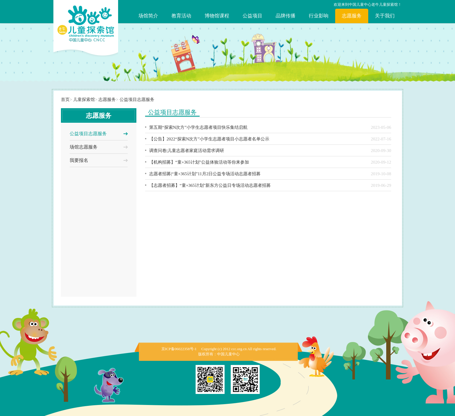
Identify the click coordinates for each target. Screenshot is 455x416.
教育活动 (181, 16)
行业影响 (318, 16)
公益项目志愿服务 (137, 99)
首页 (65, 99)
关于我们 (385, 16)
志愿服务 (352, 16)
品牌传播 (285, 16)
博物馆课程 (217, 16)
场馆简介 (148, 16)
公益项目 (252, 16)
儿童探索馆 (84, 99)
